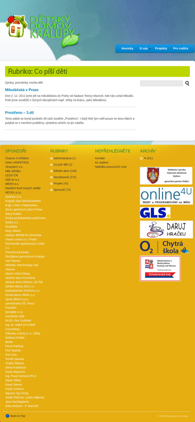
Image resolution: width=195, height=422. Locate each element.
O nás (143, 50)
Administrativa (63, 158)
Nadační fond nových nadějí (23, 188)
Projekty (161, 48)
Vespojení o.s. (14, 166)
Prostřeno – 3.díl (19, 113)
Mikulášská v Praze (21, 90)
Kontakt (100, 158)
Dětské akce (61, 170)
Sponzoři (59, 189)
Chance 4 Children (17, 158)
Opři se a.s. (12, 179)
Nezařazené (61, 177)
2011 (150, 158)
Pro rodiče (180, 48)
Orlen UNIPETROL (17, 162)
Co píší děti (61, 164)
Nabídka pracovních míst (111, 166)
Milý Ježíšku (13, 171)
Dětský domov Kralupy (177, 416)
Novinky (127, 48)
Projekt (58, 183)
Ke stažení (101, 162)
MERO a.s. (12, 183)
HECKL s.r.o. (13, 192)
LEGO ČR (11, 175)
